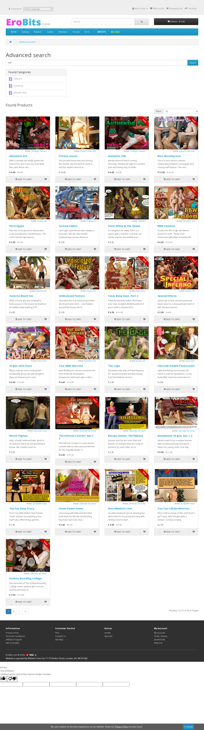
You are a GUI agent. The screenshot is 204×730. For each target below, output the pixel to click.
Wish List (158, 642)
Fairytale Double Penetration (176, 365)
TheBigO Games (39, 151)
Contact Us (60, 636)
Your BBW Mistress (71, 365)
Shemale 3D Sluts (137, 430)
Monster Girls (17, 93)
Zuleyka (141, 221)
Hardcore (15, 86)
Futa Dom (140, 291)
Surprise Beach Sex (21, 295)
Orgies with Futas (20, 365)
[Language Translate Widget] (38, 9)
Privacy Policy (12, 632)
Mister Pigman (18, 435)
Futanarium (41, 291)
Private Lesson (68, 156)
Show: (158, 111)
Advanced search (27, 42)
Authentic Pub (117, 156)
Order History (160, 636)
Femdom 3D (189, 221)
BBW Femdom (166, 226)
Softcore (15, 79)
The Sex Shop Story (21, 508)
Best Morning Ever (169, 156)
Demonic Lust (40, 430)
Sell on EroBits (12, 642)
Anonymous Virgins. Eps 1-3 (175, 435)
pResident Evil (18, 156)
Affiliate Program (14, 639)
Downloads (159, 639)
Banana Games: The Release (125, 435)
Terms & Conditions (15, 636)
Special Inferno (167, 295)
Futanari (38, 31)
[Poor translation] (12, 679)
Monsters (63, 31)
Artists (108, 632)
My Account (159, 632)
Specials (108, 636)
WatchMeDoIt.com (120, 508)
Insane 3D (42, 221)
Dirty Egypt (16, 226)
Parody (76, 31)
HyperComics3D (88, 151)
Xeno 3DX (190, 360)
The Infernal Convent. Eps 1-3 (77, 437)
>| (25, 611)
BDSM (14, 31)
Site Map (59, 639)
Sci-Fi (87, 31)
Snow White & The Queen (124, 226)
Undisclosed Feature (72, 295)
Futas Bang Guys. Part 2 (123, 295)
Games (50, 31)
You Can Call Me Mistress (173, 508)
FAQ (57, 632)
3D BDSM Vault (40, 503)
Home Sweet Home (71, 508)
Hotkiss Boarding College (25, 578)
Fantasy (25, 31)
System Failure (68, 226)
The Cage (114, 365)
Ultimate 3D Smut (87, 430)
